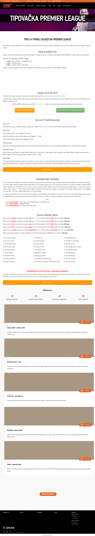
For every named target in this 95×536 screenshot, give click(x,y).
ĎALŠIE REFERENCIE (48, 494)
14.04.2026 (84, 356)
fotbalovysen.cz (7, 1)
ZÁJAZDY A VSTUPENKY (20, 5)
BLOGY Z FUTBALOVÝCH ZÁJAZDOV (24, 110)
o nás (49, 1)
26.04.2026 (84, 322)
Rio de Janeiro (30, 5)
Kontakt (59, 5)
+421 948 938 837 (56, 1)
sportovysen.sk (15, 1)
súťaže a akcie (36, 1)
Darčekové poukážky (41, 5)
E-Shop (49, 5)
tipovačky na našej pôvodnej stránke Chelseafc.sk (54, 96)
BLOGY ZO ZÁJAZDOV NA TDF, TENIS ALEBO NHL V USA (70, 110)
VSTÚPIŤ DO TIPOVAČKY (47, 169)
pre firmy (43, 1)
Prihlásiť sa (66, 5)
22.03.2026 (84, 390)
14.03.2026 (84, 459)
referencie (28, 1)
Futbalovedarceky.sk (40, 104)
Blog (54, 5)
